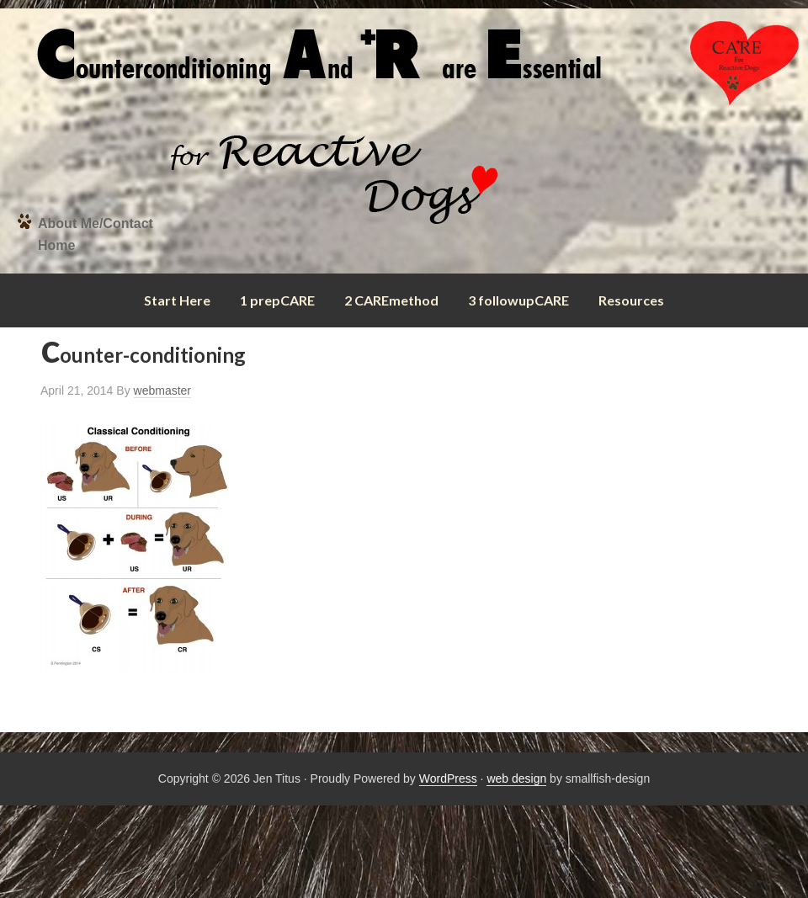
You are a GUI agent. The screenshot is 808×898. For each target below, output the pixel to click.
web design (516, 778)
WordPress (448, 778)
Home (56, 245)
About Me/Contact (95, 223)
